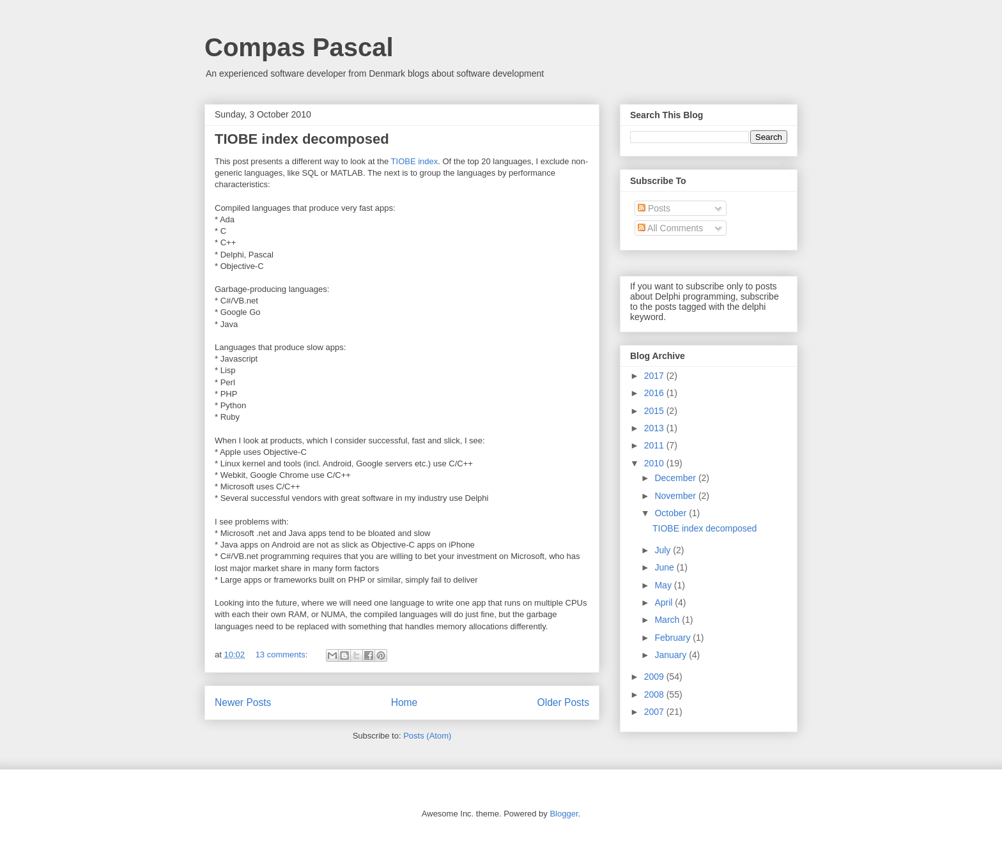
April (664, 602)
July (663, 550)
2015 (655, 411)
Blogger (564, 813)
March (668, 620)
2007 (655, 712)
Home (404, 702)
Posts (654, 208)
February (673, 637)
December (676, 478)
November (676, 496)
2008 (655, 694)
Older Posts (563, 702)
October (671, 513)
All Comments (670, 228)
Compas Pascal (299, 47)
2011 (655, 445)
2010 (655, 463)
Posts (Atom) (427, 735)
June (665, 567)
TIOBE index (414, 161)
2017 (655, 376)
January (671, 655)
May (664, 585)
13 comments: (283, 654)
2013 (655, 428)
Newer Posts (243, 702)
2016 (655, 393)
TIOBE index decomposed (302, 139)
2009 (655, 676)
